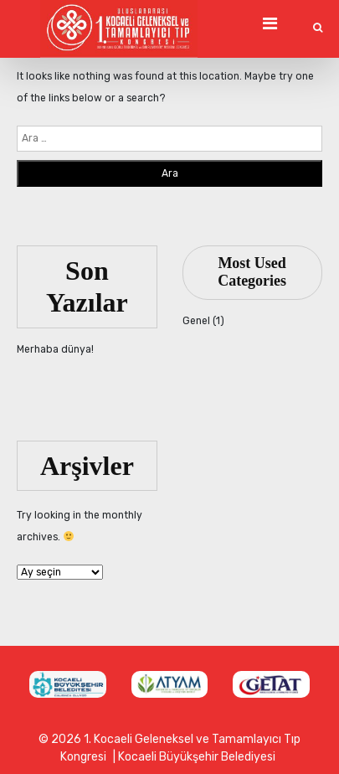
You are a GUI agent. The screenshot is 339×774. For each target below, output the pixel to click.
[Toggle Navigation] (269, 23)
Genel (196, 321)
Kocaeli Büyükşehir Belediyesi (196, 757)
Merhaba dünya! (55, 349)
